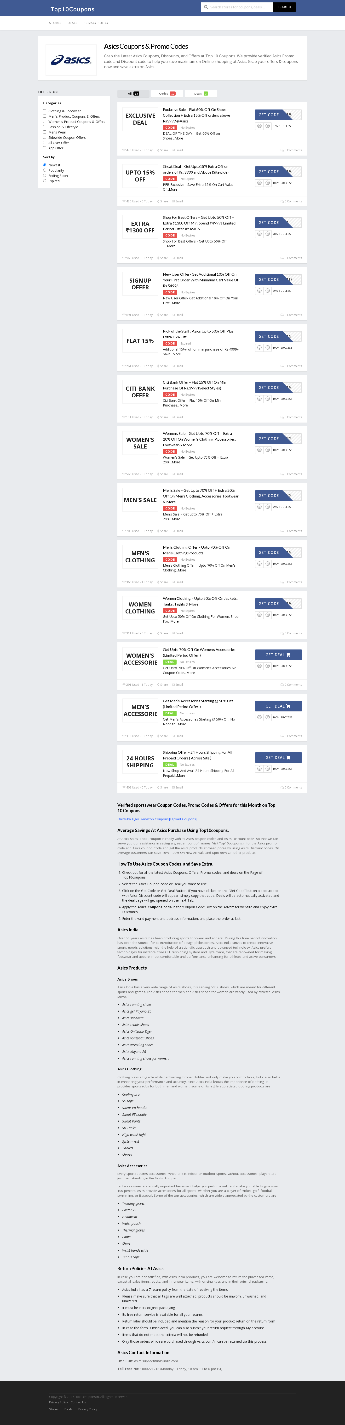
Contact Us (78, 1402)
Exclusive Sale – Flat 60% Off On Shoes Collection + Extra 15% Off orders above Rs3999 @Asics (196, 115)
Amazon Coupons (155, 819)
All (133, 93)
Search (284, 7)
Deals (72, 23)
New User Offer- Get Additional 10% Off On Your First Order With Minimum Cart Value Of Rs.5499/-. (200, 280)
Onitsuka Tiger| (129, 819)
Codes (167, 93)
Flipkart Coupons (183, 819)
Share (162, 150)
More (179, 138)
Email (177, 150)
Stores (55, 23)
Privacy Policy (96, 23)
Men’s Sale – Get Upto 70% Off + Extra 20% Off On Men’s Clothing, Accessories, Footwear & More (201, 496)
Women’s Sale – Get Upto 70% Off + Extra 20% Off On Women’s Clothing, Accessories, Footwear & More (199, 439)
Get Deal (278, 654)
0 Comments (291, 150)
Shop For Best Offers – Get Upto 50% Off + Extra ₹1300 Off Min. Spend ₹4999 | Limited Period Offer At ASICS (199, 223)
